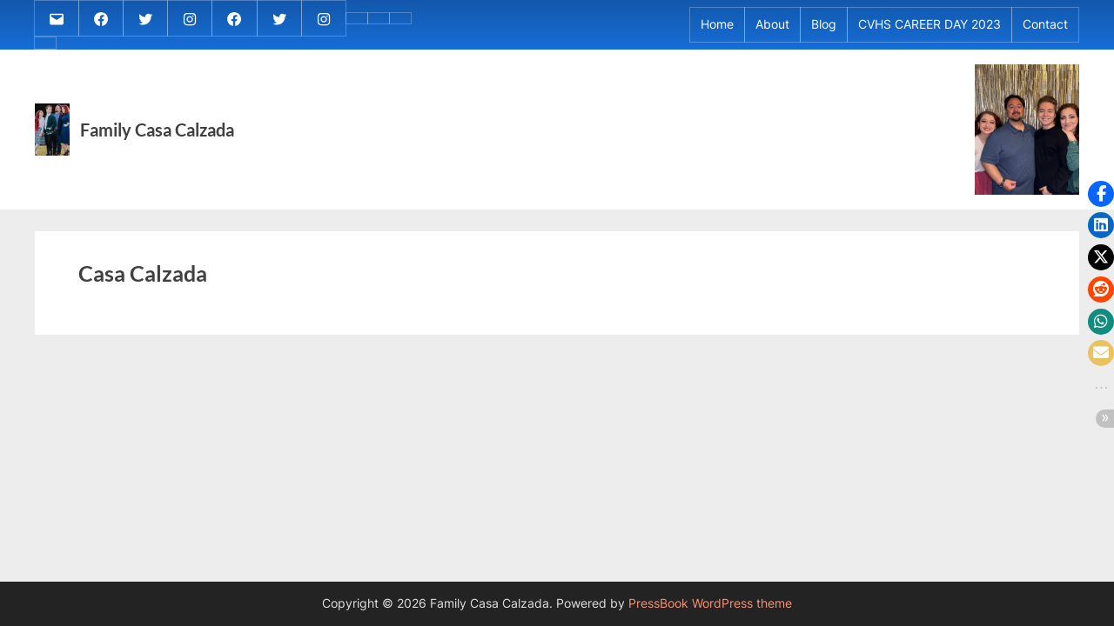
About (772, 24)
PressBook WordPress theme (710, 603)
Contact (1045, 24)
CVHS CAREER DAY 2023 (929, 24)
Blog (823, 24)
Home (717, 24)
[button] (1101, 194)
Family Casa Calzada (157, 129)
